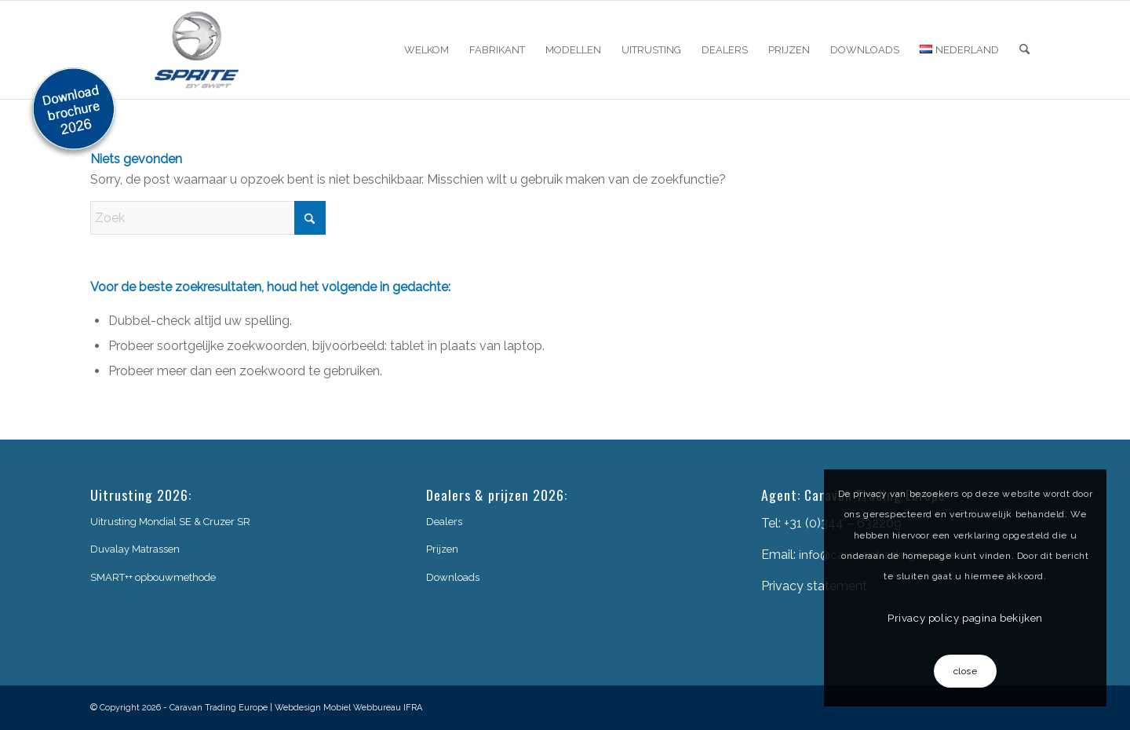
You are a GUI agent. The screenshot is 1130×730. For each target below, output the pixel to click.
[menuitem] (426, 50)
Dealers (444, 521)
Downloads (452, 577)
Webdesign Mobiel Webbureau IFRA (348, 708)
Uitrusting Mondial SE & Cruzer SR (170, 521)
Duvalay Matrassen (135, 549)
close (965, 671)
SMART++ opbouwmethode (153, 577)
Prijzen (442, 549)
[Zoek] (1024, 50)
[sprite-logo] (197, 50)
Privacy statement (814, 586)
